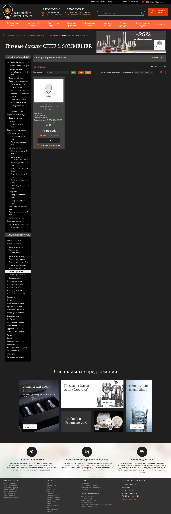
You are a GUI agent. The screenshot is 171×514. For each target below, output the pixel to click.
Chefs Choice (50, 490)
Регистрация (161, 2)
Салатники (11, 335)
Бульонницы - (19, 90)
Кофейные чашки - (19, 73)
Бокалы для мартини (17, 265)
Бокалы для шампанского (15, 251)
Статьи (125, 2)
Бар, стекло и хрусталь (53, 24)
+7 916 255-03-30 (129, 493)
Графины (13, 191)
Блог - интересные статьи (90, 486)
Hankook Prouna (52, 496)
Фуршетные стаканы (15, 322)
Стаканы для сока (16, 278)
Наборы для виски (14, 281)
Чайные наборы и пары (19, 66)
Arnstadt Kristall (51, 486)
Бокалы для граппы (17, 259)
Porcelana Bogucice (53, 500)
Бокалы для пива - (19, 175)
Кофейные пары (15, 69)
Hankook (49, 494)
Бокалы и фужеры (35, 35)
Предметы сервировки (18, 81)
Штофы (10, 300)
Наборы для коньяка (15, 284)
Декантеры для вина (15, 309)
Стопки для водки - (19, 137)
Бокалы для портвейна (18, 262)
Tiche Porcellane (52, 510)
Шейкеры (11, 319)
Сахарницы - (18, 99)
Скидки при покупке (50, 135)
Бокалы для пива (51, 35)
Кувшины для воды (15, 306)
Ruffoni (48, 504)
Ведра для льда (13, 316)
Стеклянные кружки (15, 325)
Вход (152, 2)
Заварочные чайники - (20, 95)
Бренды (161, 24)
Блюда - (16, 87)
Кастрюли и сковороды (18, 224)
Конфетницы (12, 344)
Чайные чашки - (18, 125)
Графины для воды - (20, 196)
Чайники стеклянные (16, 332)
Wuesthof (49, 512)
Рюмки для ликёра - (19, 143)
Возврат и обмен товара (89, 500)
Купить (48, 140)
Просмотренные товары (89, 506)
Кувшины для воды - (18, 207)
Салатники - (18, 84)
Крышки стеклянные (15, 341)
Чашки (12, 121)
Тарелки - (16, 78)
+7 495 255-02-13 (129, 490)
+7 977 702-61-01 (129, 484)
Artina (48, 488)
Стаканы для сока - (19, 187)
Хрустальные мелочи (16, 357)
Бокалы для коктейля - (19, 181)
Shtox (48, 508)
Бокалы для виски (16, 256)
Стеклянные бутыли (15, 303)
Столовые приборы (71, 24)
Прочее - (17, 111)
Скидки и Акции (114, 2)
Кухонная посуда (107, 24)
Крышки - (17, 227)
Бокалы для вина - (19, 152)
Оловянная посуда (89, 24)
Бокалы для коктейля (17, 275)
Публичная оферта (87, 502)
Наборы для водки (14, 287)
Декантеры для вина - (18, 213)
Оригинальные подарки (143, 24)
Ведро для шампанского (17, 312)
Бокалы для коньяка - (20, 169)
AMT (48, 484)
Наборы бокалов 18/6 (16, 294)
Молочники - (19, 102)
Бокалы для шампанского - (19, 158)
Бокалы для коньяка (17, 268)
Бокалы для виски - (19, 163)
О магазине (85, 484)
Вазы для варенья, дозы (17, 347)
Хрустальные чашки (15, 328)
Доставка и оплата (98, 2)
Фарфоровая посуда (13, 24)
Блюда (10, 338)
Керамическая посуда (34, 24)
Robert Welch (51, 502)
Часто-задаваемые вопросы (90, 488)
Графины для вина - (19, 201)
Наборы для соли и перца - (19, 107)
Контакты (135, 2)
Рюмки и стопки (15, 133)
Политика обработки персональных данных (97, 504)
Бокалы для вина (16, 247)
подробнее (29, 427)
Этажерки (11, 354)
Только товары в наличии (108, 72)
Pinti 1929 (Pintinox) (53, 498)
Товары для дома (124, 24)
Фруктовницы (13, 350)
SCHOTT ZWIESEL (52, 506)
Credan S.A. (50, 492)
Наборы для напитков (16, 290)
